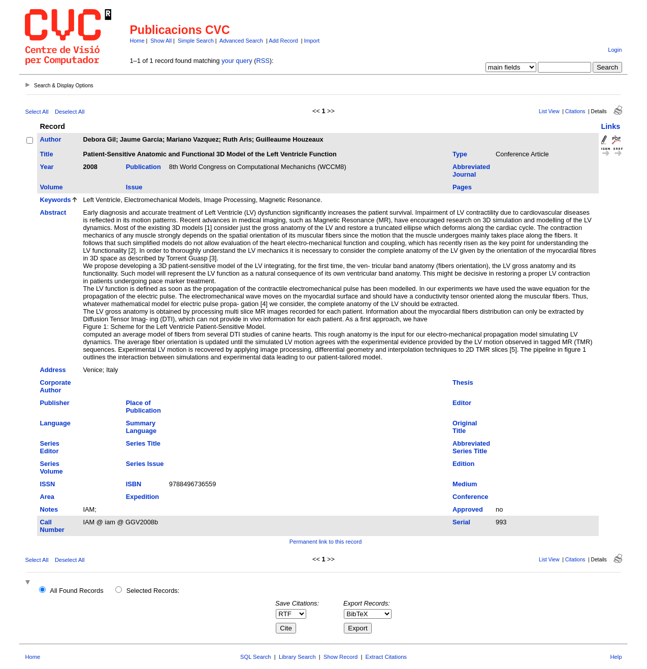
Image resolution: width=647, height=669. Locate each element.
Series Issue (145, 463)
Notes (49, 509)
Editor (461, 403)
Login (615, 50)
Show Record (341, 657)
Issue (134, 187)
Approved (467, 509)
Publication (143, 167)
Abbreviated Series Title (471, 447)
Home (137, 41)
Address (53, 370)
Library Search (297, 657)
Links (611, 126)
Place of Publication (143, 406)
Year (46, 167)
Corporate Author (55, 386)
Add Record (283, 41)
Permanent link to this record (325, 542)
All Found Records (76, 590)
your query (236, 60)
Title (46, 154)
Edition (463, 463)
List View (549, 111)
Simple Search (196, 41)
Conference (470, 496)
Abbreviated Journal (471, 170)
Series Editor (49, 447)
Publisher (54, 403)
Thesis (462, 382)
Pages (462, 187)
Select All (36, 112)
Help (616, 657)
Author (50, 139)
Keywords (55, 200)
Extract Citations (386, 657)
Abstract (53, 212)
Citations (575, 111)
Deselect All (69, 112)
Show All (161, 41)
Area (47, 496)
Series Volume (51, 467)
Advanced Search (241, 41)
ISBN (134, 484)
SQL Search (255, 657)
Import (311, 41)
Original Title (464, 426)
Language (55, 423)
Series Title (143, 443)
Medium (464, 484)
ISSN (47, 484)
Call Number (52, 525)
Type (459, 154)
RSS (262, 60)
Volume (51, 187)
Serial (461, 522)
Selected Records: (153, 590)
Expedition (142, 496)
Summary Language (141, 426)
